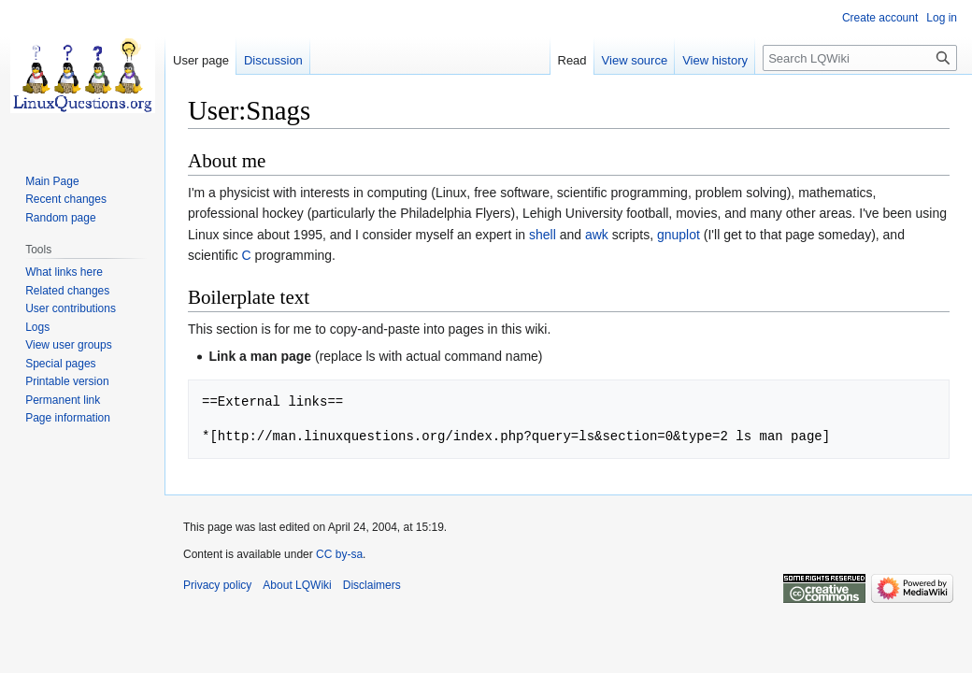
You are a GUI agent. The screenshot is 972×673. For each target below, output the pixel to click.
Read (572, 60)
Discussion (273, 60)
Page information (67, 417)
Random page (60, 217)
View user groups (68, 344)
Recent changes (66, 199)
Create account (880, 17)
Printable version (66, 381)
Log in (941, 17)
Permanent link (62, 400)
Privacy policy (217, 585)
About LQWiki (297, 585)
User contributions (70, 308)
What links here (64, 272)
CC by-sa (339, 554)
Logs (37, 327)
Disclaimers (372, 585)
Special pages (60, 363)
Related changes (67, 290)
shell (542, 234)
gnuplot (678, 234)
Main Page (52, 181)
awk (596, 234)
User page (201, 60)
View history (715, 60)
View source (635, 60)
